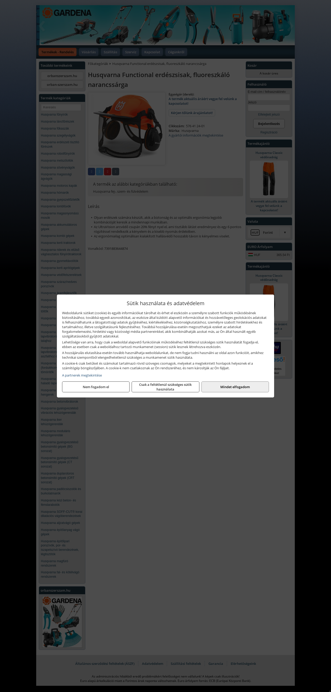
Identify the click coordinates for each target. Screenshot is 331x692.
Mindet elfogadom (235, 387)
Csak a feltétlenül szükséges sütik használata (165, 387)
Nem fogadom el (96, 387)
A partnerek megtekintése (82, 375)
